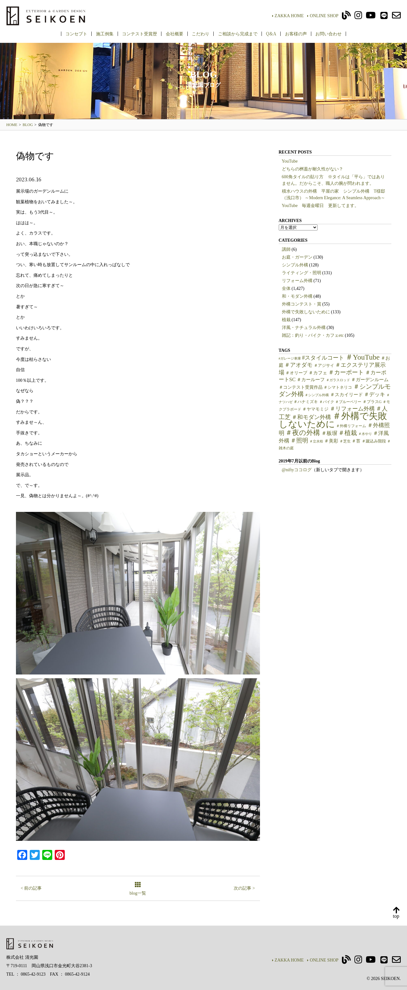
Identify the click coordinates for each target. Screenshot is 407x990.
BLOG (28, 125)
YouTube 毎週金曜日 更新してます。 (320, 205)
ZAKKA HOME (288, 15)
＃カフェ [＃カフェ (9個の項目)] (317, 372)
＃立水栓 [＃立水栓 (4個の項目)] (316, 441)
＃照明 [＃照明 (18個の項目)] (299, 440)
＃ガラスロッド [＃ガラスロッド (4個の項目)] (338, 380)
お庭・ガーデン (297, 257)
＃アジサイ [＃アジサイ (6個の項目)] (324, 365)
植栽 (286, 319)
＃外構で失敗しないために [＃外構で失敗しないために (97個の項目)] (333, 420)
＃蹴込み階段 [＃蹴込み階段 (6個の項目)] (374, 441)
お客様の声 (296, 33)
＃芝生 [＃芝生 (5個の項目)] (345, 441)
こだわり (200, 33)
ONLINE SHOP (322, 15)
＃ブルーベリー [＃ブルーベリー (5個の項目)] (348, 402)
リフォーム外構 (297, 280)
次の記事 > (244, 888)
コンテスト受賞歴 (139, 33)
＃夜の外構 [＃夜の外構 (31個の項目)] (302, 433)
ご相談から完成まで (237, 33)
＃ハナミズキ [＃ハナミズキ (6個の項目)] (305, 402)
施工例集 (105, 33)
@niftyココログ (297, 469)
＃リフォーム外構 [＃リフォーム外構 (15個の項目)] (352, 409)
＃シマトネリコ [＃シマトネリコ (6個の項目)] (337, 387)
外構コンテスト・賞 (301, 304)
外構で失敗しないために (306, 312)
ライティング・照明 (301, 272)
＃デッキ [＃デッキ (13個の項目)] (374, 394)
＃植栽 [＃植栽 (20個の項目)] (347, 433)
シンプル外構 (295, 265)
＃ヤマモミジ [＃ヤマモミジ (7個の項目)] (315, 409)
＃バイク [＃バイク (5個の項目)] (326, 402)
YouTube (290, 161)
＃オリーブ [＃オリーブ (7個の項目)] (296, 373)
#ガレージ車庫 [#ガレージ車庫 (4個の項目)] (290, 358)
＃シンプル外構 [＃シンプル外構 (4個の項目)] (317, 395)
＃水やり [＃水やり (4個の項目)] (365, 434)
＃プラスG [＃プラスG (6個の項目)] (372, 402)
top (396, 913)
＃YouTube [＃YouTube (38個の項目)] (362, 357)
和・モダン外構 (297, 296)
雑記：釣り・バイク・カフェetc (313, 335)
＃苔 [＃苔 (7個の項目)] (356, 441)
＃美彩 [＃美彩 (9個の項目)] (331, 440)
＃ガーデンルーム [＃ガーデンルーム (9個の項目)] (370, 379)
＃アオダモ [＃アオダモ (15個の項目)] (298, 365)
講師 (286, 249)
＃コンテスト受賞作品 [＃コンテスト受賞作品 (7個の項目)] (301, 387)
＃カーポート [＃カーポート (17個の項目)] (346, 372)
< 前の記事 (31, 888)
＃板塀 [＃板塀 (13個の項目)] (329, 433)
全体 (286, 288)
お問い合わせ (328, 33)
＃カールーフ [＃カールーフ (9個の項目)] (311, 379)
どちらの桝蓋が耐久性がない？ (312, 169)
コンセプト (76, 33)
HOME (11, 125)
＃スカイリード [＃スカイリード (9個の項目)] (346, 394)
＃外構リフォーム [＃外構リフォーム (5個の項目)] (351, 426)
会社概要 (174, 33)
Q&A (271, 33)
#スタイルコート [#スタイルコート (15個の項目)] (323, 358)
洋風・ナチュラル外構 (304, 327)
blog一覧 (138, 889)
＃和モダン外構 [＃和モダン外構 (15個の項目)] (311, 417)
